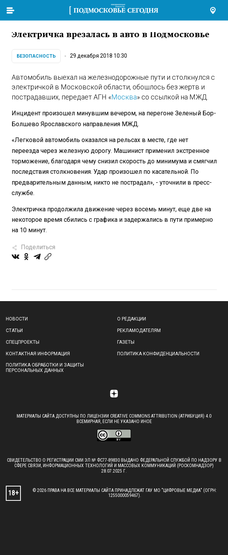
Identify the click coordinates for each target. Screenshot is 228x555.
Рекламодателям (139, 330)
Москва (124, 97)
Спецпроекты (22, 342)
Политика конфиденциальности (158, 353)
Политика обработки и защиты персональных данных (45, 367)
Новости (17, 319)
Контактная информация (38, 353)
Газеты (125, 342)
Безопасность (36, 56)
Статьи (14, 330)
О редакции (131, 319)
